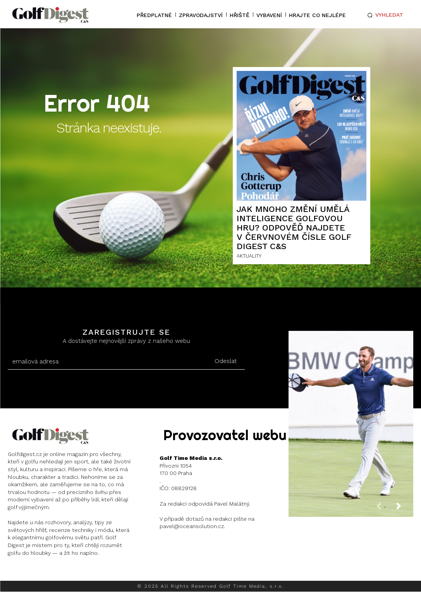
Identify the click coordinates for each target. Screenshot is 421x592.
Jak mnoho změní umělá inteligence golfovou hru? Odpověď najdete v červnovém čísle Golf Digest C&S (294, 227)
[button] (383, 15)
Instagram (37, 572)
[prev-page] (385, 508)
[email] (107, 361)
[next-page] (404, 508)
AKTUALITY (249, 255)
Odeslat (226, 361)
